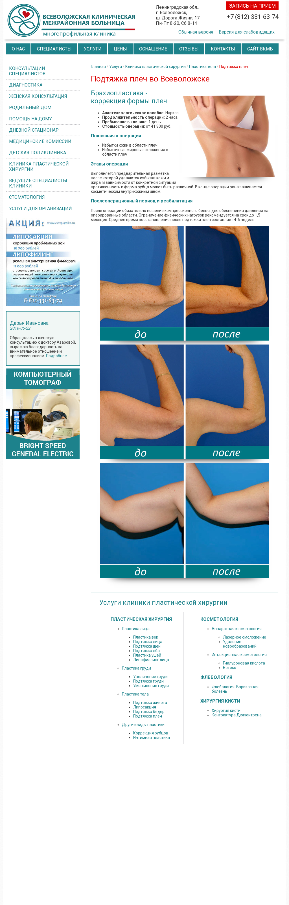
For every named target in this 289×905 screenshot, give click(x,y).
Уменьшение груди (151, 685)
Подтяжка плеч (147, 716)
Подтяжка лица (147, 641)
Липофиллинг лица (151, 659)
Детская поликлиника (37, 152)
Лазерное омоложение (244, 637)
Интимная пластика (151, 737)
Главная (98, 66)
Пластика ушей (147, 655)
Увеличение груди (150, 676)
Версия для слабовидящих (247, 32)
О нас (18, 49)
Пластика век (145, 637)
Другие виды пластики (143, 724)
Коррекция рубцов (150, 733)
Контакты (223, 49)
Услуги (93, 49)
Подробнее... (57, 356)
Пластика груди (136, 668)
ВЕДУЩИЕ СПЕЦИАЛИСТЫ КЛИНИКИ (38, 183)
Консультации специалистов (27, 71)
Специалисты (54, 49)
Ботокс (229, 667)
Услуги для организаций (40, 208)
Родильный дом (30, 107)
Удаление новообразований (240, 643)
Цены (120, 49)
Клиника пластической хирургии (39, 166)
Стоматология (27, 197)
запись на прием (252, 6)
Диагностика (25, 85)
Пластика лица (136, 628)
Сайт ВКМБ (260, 49)
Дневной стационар (34, 130)
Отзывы (189, 49)
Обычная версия (195, 32)
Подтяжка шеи (147, 646)
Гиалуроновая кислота (244, 663)
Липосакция (144, 707)
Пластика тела (202, 66)
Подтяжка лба (146, 650)
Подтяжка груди (148, 681)
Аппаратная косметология (237, 628)
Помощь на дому (30, 119)
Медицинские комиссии (40, 141)
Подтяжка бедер (149, 711)
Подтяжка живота (150, 702)
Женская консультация (38, 96)
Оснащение (153, 49)
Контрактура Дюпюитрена (237, 715)
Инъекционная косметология (239, 654)
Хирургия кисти (226, 710)
